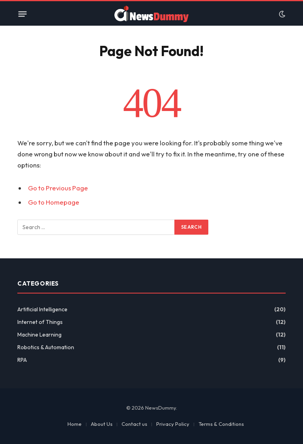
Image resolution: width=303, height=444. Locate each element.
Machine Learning (39, 334)
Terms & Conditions (221, 424)
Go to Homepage (53, 202)
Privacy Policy (172, 424)
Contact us (134, 424)
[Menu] (23, 14)
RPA (22, 359)
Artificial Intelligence (42, 309)
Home (74, 424)
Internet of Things (40, 321)
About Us (101, 424)
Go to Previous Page (58, 188)
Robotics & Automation (45, 347)
